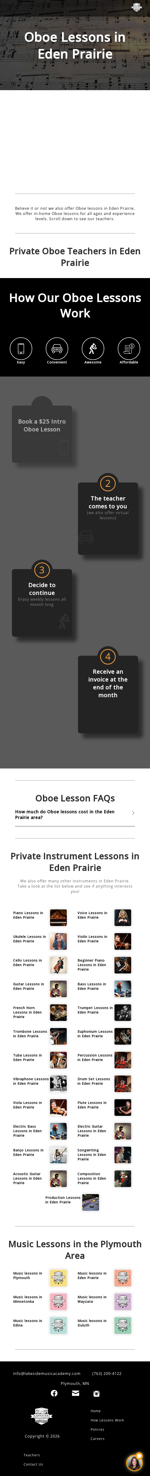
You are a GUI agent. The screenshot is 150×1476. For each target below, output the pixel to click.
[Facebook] (54, 1393)
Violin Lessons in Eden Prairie (92, 938)
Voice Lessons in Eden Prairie (92, 915)
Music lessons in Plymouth (27, 1275)
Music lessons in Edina (27, 1322)
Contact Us (33, 1464)
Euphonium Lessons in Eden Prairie (95, 1033)
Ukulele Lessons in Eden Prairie (29, 938)
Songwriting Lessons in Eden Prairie (92, 1154)
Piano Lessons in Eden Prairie (28, 915)
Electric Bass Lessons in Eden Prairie (27, 1131)
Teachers (32, 1455)
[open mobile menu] (11, 8)
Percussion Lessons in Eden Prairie (95, 1057)
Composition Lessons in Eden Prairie (92, 1178)
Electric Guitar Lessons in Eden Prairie (92, 1131)
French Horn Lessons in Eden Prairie (27, 1012)
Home (96, 1411)
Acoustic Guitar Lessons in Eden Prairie (27, 1178)
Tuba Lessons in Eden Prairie (27, 1057)
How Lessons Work (107, 1420)
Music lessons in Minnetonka (27, 1299)
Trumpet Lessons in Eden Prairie (95, 1010)
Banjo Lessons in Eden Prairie (28, 1152)
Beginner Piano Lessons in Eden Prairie (92, 965)
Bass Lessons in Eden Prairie (92, 986)
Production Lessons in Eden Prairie (63, 1199)
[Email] (75, 1393)
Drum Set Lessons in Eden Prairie (94, 1081)
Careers (98, 1438)
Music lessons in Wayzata (92, 1299)
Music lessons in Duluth (92, 1322)
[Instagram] (96, 1394)
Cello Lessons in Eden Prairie (27, 962)
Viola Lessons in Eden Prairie (27, 1104)
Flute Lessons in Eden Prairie (92, 1104)
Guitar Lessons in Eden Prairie (28, 986)
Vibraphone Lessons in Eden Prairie (31, 1081)
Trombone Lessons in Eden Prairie (30, 1033)
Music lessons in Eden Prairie (92, 1275)
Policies (97, 1429)
